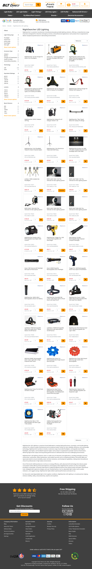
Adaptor (6, 54)
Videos (70, 543)
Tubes (10, 15)
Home (4, 26)
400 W (5, 76)
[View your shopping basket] (73, 4)
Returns (28, 541)
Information (72, 521)
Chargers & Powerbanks (10, 57)
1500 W (6, 81)
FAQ (70, 533)
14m (5, 111)
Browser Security (51, 526)
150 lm (6, 90)
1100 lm (6, 97)
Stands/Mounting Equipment (10, 61)
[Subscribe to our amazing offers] (24, 511)
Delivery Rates (8, 529)
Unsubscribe (29, 538)
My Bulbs (28, 533)
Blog (5, 524)
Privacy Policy (50, 529)
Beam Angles (72, 531)
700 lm (6, 93)
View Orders (29, 529)
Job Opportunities (8, 533)
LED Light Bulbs (21, 12)
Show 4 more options (10, 47)
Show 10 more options (10, 99)
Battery (6, 56)
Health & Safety (8, 59)
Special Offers (72, 538)
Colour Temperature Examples (77, 529)
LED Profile (64, 12)
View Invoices (29, 531)
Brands (53, 15)
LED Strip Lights (50, 12)
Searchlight (7, 43)
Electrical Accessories (75, 15)
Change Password (30, 526)
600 (5, 106)
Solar (5, 69)
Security (49, 521)
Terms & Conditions (9, 531)
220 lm (6, 92)
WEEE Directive (73, 536)
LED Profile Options (74, 526)
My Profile (28, 524)
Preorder (61, 190)
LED (5, 68)
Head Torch (7, 39)
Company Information (11, 521)
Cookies (49, 524)
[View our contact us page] (61, 4)
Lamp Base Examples (74, 524)
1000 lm (6, 95)
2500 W (6, 83)
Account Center (30, 521)
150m (5, 113)
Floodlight (6, 38)
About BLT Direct (8, 526)
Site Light (6, 45)
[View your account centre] (84, 4)
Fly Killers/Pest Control (32, 15)
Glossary (71, 541)
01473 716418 (50, 5)
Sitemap (6, 536)
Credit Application (30, 536)
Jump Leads (7, 41)
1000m (6, 109)
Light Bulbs (8, 12)
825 (5, 108)
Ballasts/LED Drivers (80, 12)
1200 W (6, 80)
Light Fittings (36, 12)
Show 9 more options (10, 115)
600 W (5, 78)
